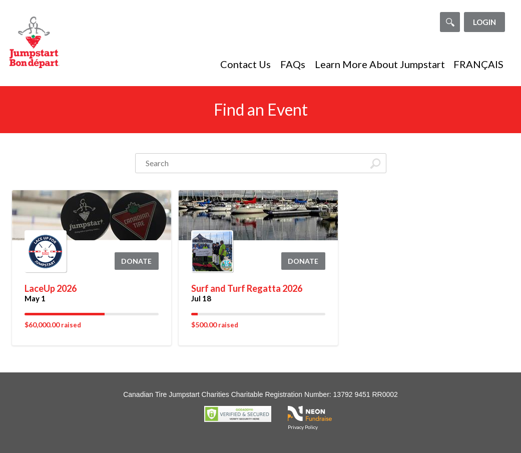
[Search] (450, 22)
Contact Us (245, 64)
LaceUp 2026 (51, 288)
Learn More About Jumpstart (380, 64)
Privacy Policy (303, 427)
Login (484, 22)
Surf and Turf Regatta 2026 (246, 288)
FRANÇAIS (478, 64)
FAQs (292, 64)
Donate (136, 261)
